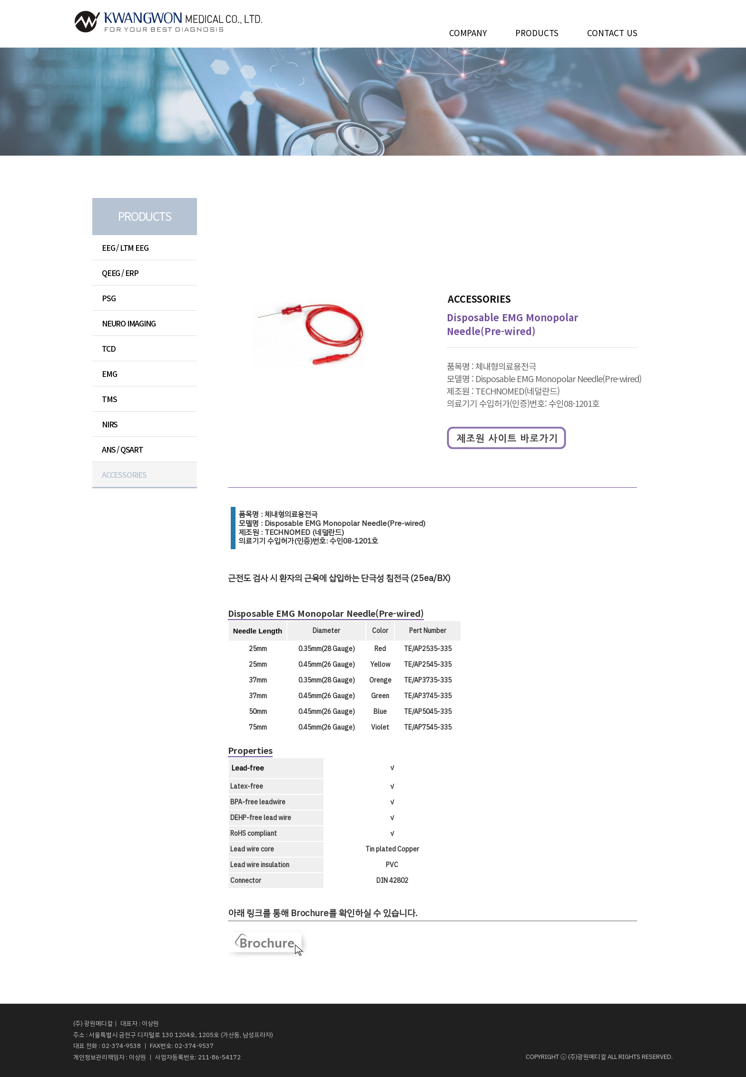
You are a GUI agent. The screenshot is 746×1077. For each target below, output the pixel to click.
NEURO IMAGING (128, 323)
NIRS (110, 424)
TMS (109, 399)
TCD (108, 348)
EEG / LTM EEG (125, 247)
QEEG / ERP (120, 272)
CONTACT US (612, 31)
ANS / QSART (122, 449)
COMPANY (468, 31)
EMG (109, 373)
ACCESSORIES (124, 474)
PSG (108, 298)
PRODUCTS (537, 31)
